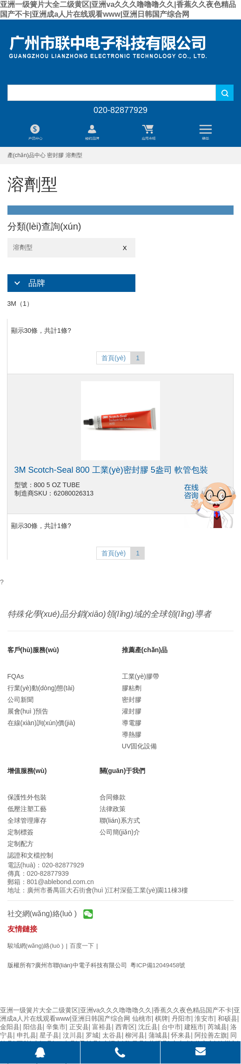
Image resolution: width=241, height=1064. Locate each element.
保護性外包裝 (27, 797)
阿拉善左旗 (210, 1035)
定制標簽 (20, 832)
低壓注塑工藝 (27, 809)
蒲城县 (158, 1035)
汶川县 (72, 1035)
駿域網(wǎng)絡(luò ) (35, 945)
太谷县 (112, 1035)
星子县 (49, 1035)
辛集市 (56, 1027)
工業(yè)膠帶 (140, 676)
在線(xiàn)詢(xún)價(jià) (41, 723)
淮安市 (204, 1018)
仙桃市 (142, 1018)
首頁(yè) (113, 358)
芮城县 (217, 1027)
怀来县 (181, 1035)
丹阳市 (181, 1018)
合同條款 (113, 797)
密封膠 (131, 699)
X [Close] (125, 248)
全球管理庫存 (27, 820)
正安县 (79, 1027)
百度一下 (82, 945)
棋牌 (161, 1018)
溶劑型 (71, 248)
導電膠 (131, 723)
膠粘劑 (131, 688)
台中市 (171, 1027)
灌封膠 (131, 711)
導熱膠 (131, 734)
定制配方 (20, 843)
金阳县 (10, 1027)
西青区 (125, 1027)
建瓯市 (194, 1027)
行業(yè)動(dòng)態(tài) (41, 688)
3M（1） (20, 303)
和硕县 (227, 1018)
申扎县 (26, 1035)
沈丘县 (148, 1027)
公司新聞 (20, 699)
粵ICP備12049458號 (158, 965)
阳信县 (33, 1027)
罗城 (92, 1035)
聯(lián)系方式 (120, 820)
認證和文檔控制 (30, 855)
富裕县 (102, 1027)
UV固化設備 (139, 746)
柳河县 (135, 1035)
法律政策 (113, 809)
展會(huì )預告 (28, 711)
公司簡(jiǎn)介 (120, 832)
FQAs (15, 676)
